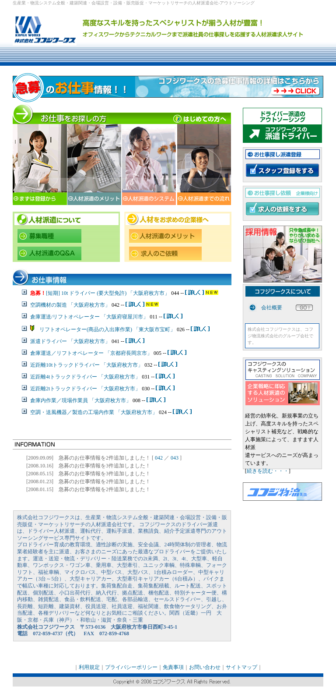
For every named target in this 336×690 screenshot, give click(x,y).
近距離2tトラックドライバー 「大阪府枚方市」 (85, 389)
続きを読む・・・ (268, 471)
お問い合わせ (204, 667)
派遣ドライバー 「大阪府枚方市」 (70, 341)
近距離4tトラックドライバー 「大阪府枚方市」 (85, 377)
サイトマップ (241, 667)
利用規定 (89, 667)
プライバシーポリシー (131, 667)
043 (174, 458)
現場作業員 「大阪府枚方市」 (96, 400)
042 (159, 458)
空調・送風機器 (48, 412)
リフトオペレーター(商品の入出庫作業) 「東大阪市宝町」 (104, 329)
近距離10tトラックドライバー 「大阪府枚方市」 (86, 365)
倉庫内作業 (43, 400)
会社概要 (271, 307)
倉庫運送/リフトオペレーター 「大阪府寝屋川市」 (89, 317)
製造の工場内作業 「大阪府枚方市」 (115, 412)
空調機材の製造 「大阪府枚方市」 (71, 305)
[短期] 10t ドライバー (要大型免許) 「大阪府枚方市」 (108, 293)
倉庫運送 (40, 353)
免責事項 (173, 667)
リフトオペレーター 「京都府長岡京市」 (104, 353)
